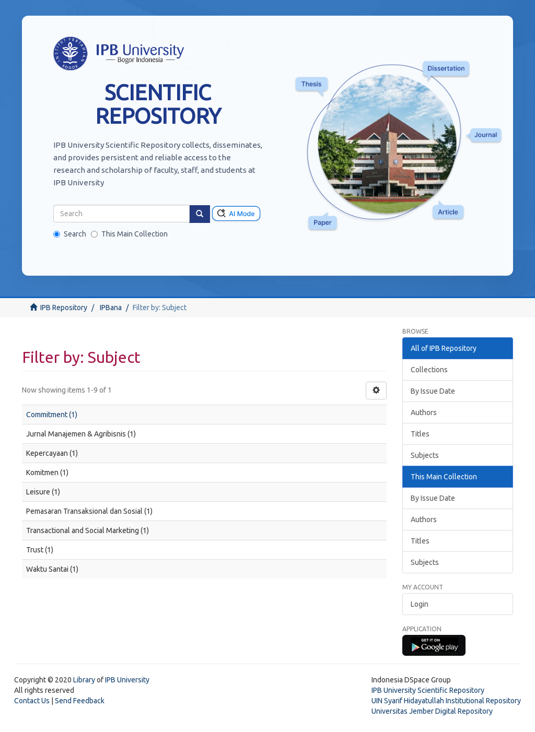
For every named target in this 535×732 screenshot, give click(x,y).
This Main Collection (129, 234)
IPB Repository (63, 307)
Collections (429, 369)
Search (69, 234)
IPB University (127, 680)
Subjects (425, 455)
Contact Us (32, 700)
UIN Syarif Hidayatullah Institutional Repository (446, 700)
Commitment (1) (51, 414)
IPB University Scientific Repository (427, 690)
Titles (420, 434)
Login (419, 604)
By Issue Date (433, 391)
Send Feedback (79, 700)
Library (84, 680)
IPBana (111, 307)
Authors (424, 412)
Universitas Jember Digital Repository (432, 711)
